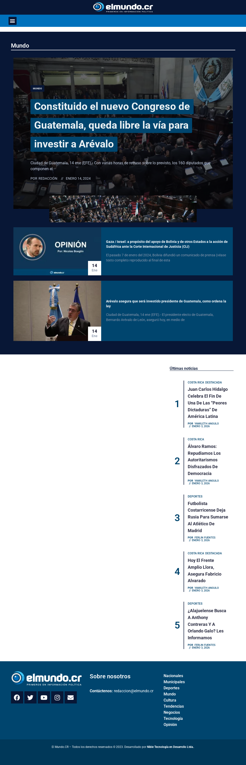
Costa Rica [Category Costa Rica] (196, 382)
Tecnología (173, 714)
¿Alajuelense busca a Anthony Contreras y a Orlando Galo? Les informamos (207, 620)
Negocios (172, 708)
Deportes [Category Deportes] (195, 495)
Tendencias (174, 702)
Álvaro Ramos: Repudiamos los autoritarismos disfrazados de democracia (204, 459)
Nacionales (173, 671)
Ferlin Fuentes (205, 535)
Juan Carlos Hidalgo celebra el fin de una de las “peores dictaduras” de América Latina (208, 402)
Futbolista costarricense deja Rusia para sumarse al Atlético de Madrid (208, 515)
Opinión (170, 720)
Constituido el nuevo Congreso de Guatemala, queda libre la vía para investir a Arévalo (123, 124)
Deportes (171, 684)
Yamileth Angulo (207, 423)
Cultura (170, 696)
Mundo (20, 45)
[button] (13, 21)
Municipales (174, 677)
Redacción (48, 178)
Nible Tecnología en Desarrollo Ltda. (170, 742)
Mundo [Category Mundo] (37, 88)
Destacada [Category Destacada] (214, 382)
